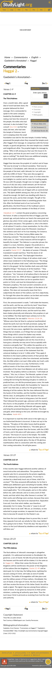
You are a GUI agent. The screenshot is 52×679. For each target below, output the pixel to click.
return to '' (40, 449)
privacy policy (20, 653)
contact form (39, 661)
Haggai (33, 60)
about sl (26, 655)
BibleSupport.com (19, 620)
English (34, 57)
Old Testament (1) (39, 127)
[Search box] (37, 96)
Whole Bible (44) (39, 124)
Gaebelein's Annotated (15, 60)
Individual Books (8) (40, 131)
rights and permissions (40, 653)
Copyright (37, 112)
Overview (37, 109)
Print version (38, 107)
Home (7, 57)
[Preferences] (49, 9)
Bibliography (38, 115)
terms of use (7, 653)
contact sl (16, 655)
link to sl (36, 655)
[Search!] (46, 96)
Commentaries (21, 57)
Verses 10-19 (9, 455)
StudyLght (13, 4)
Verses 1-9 (8, 89)
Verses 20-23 (9, 539)
